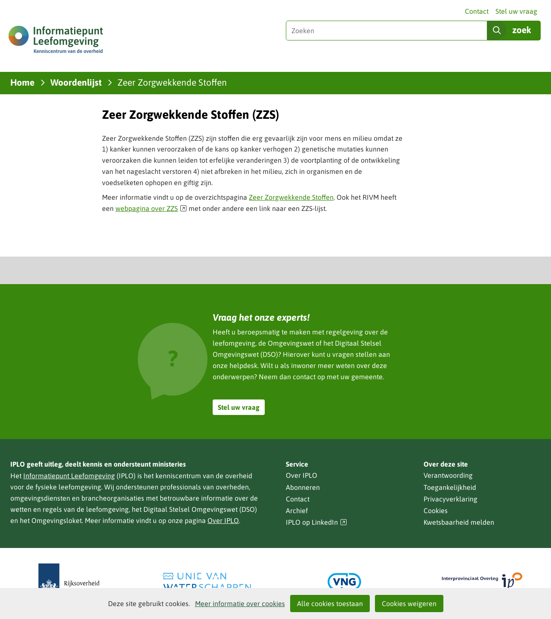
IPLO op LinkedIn (316, 522)
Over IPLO (223, 520)
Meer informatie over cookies (240, 603)
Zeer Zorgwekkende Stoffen (291, 197)
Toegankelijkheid (450, 487)
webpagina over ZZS (151, 208)
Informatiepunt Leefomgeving (69, 476)
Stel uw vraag (516, 11)
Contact (477, 11)
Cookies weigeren (409, 603)
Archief (297, 510)
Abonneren (303, 487)
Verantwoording (448, 475)
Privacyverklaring (450, 499)
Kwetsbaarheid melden (459, 522)
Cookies (436, 510)
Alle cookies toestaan (330, 603)
